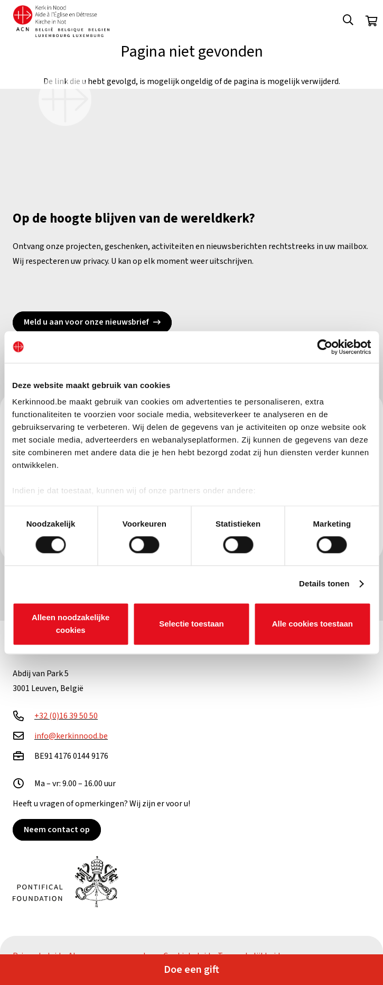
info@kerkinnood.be (71, 736)
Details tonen (324, 583)
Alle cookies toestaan (312, 623)
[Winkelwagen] (371, 21)
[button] (348, 21)
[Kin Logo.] (61, 21)
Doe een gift (191, 969)
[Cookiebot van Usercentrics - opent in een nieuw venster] (324, 347)
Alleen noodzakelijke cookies (71, 623)
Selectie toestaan (191, 623)
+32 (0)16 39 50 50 (66, 716)
